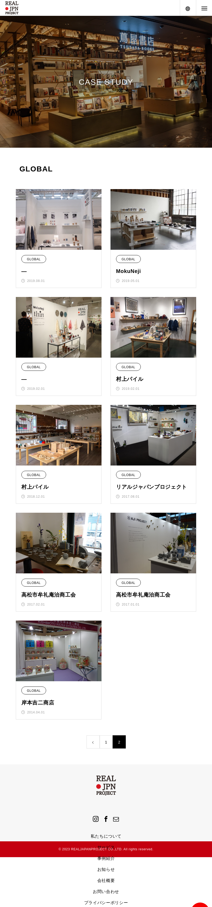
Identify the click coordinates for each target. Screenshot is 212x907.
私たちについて (106, 836)
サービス (106, 847)
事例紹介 (106, 858)
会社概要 (106, 880)
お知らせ (106, 869)
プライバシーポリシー (106, 902)
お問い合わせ (106, 891)
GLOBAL (34, 259)
